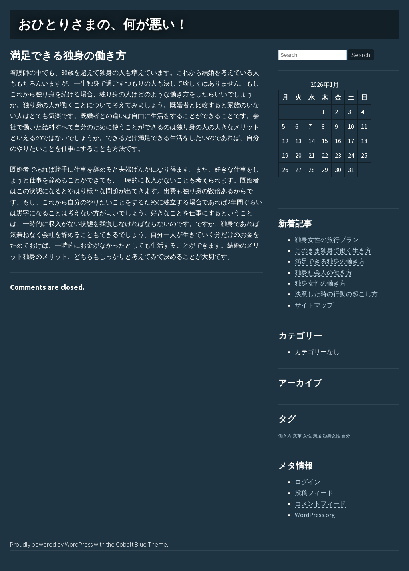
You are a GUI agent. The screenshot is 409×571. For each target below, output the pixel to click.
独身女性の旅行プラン (327, 240)
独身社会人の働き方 (323, 272)
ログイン (307, 482)
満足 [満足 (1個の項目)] (317, 436)
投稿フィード (314, 493)
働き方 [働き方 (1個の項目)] (285, 436)
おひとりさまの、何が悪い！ (103, 24)
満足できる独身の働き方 (68, 56)
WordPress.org (315, 515)
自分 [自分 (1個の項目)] (345, 436)
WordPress (79, 544)
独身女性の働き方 (320, 283)
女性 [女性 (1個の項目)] (307, 436)
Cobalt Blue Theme (141, 544)
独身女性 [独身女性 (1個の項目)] (331, 436)
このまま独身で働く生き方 (333, 250)
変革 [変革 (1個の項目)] (297, 436)
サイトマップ (314, 305)
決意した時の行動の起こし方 (336, 294)
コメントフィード (320, 503)
